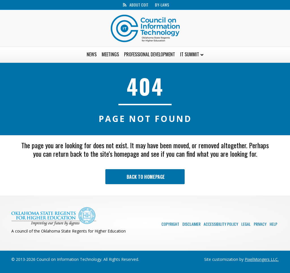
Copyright (170, 224)
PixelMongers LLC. (262, 259)
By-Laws (162, 4)
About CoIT (138, 4)
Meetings (110, 54)
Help (273, 224)
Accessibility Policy (221, 224)
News (92, 54)
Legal (246, 224)
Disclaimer (191, 224)
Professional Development (149, 54)
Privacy (260, 224)
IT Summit (189, 54)
